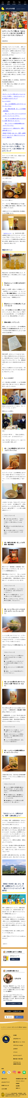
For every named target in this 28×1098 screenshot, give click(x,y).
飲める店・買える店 (18, 1059)
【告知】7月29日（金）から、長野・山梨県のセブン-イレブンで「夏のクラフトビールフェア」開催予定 (13, 135)
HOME (15, 1035)
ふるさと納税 (4, 1088)
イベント (15, 1052)
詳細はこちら (15, 959)
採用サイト (18, 1088)
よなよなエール (17, 1038)
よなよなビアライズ (5, 1082)
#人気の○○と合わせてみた (14, 1011)
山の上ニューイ (7, 233)
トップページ (3, 1027)
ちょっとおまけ (6, 101)
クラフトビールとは (18, 1045)
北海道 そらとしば (5, 1085)
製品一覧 (19, 1042)
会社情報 (17, 1085)
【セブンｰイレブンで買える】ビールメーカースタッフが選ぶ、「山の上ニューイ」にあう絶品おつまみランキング (13, 96)
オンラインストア (17, 1055)
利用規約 (17, 1083)
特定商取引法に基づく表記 (21, 1078)
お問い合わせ (4, 1078)
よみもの (9, 1027)
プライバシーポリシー (20, 1081)
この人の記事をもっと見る (14, 1003)
